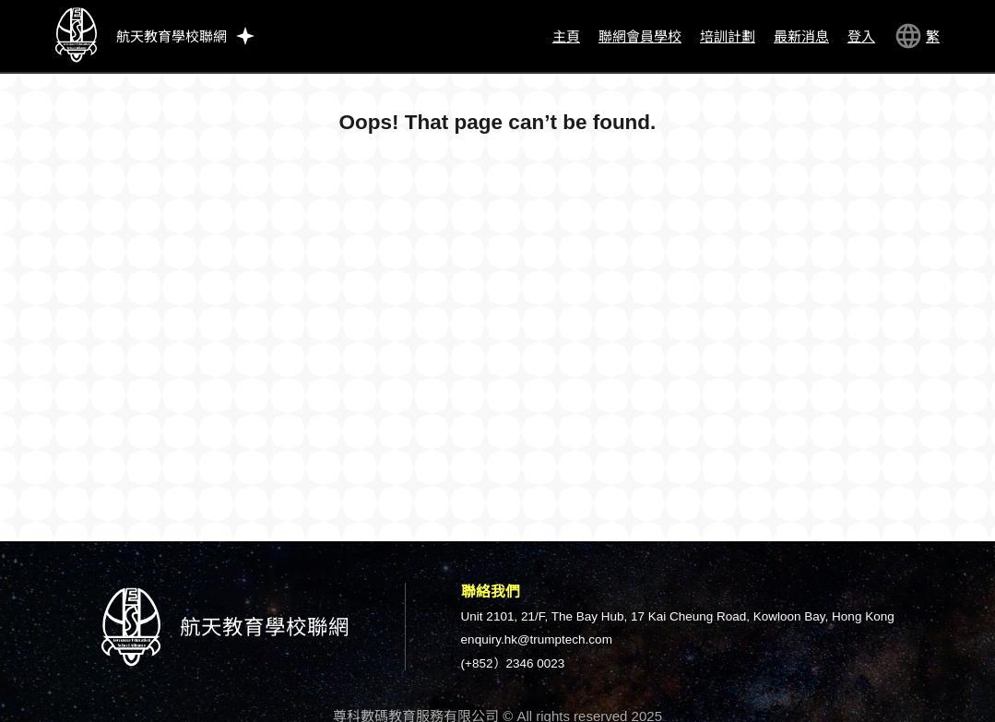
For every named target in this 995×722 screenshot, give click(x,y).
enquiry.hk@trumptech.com (536, 639)
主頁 (566, 36)
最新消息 (801, 36)
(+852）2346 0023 (513, 663)
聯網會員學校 (639, 36)
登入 (861, 36)
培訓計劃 (727, 36)
